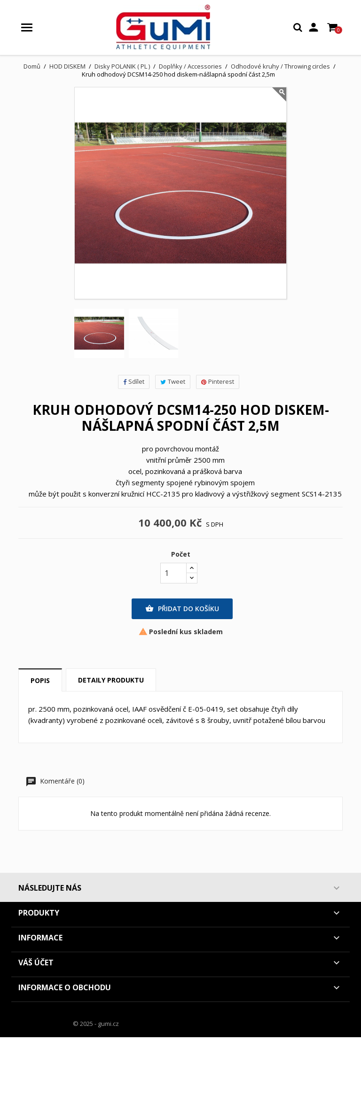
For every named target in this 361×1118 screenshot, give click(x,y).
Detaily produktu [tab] (111, 679)
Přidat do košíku (182, 608)
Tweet (172, 381)
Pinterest (217, 381)
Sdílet (133, 381)
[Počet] (173, 573)
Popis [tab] (40, 680)
